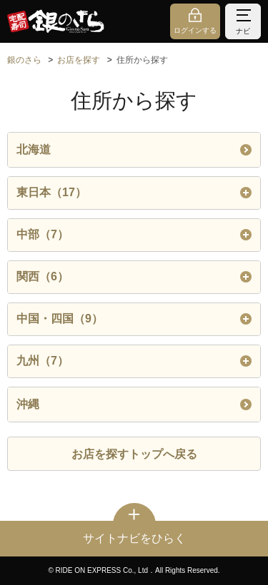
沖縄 (134, 404)
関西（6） (134, 276)
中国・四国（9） (134, 318)
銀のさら (24, 60)
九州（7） (134, 361)
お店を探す (78, 60)
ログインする (195, 30)
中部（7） (134, 234)
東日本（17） (134, 192)
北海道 (134, 149)
